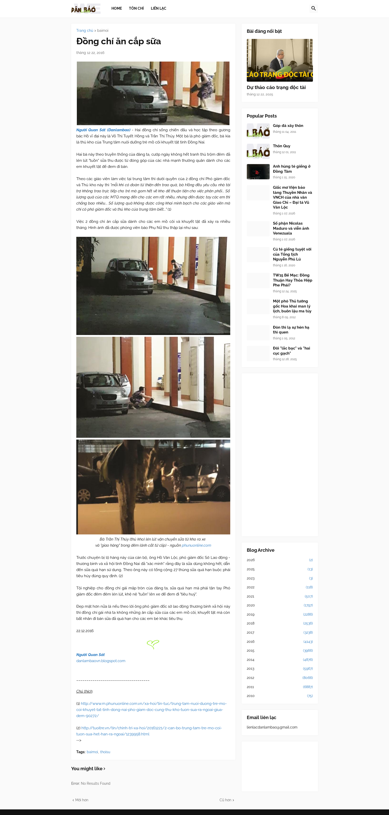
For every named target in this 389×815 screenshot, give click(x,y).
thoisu (105, 752)
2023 (280, 578)
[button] (313, 8)
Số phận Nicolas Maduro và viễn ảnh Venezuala (291, 228)
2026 (280, 560)
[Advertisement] (280, 455)
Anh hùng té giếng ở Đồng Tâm (291, 169)
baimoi (102, 31)
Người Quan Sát (90, 654)
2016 (280, 641)
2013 (280, 668)
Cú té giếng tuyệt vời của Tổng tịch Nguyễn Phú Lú (292, 254)
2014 (280, 659)
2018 (280, 623)
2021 (280, 596)
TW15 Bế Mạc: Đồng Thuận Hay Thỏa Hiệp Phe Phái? (292, 280)
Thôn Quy (281, 146)
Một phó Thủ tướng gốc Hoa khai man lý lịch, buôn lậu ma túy (292, 306)
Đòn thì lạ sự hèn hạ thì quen (291, 330)
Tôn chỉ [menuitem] (136, 8)
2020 (280, 605)
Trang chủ (84, 31)
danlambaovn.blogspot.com (100, 661)
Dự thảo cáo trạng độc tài (276, 87)
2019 (280, 614)
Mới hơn (81, 800)
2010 (280, 695)
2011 (280, 687)
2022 (280, 587)
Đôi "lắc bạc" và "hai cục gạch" (291, 351)
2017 (280, 632)
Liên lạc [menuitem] (158, 8)
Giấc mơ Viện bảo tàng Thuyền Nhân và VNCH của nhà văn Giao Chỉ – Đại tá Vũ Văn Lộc (292, 197)
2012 (280, 677)
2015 (280, 650)
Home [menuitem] (116, 8)
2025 (280, 569)
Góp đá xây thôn (288, 125)
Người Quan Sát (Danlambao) (103, 130)
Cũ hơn (225, 800)
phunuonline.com (196, 545)
